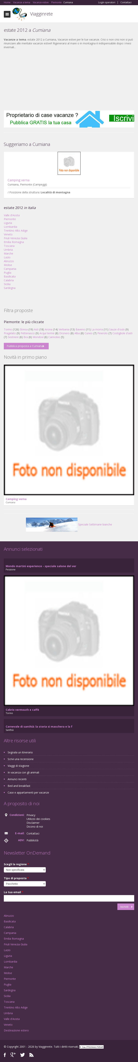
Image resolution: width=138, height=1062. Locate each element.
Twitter (22, 1054)
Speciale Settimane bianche (69, 524)
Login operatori (106, 2)
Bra (25, 337)
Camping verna (18, 180)
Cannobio (54, 337)
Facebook (5, 1054)
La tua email (13, 892)
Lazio (7, 257)
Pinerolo (102, 333)
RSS (31, 1054)
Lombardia (10, 227)
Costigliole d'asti (122, 333)
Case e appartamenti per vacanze (28, 792)
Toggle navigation (7, 14)
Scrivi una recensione (21, 759)
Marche (8, 253)
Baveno (80, 329)
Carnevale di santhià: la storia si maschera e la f (39, 726)
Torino (8, 329)
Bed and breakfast (19, 786)
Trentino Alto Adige (16, 230)
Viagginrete (41, 14)
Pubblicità (32, 840)
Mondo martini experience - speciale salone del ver (41, 566)
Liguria (8, 223)
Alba (77, 333)
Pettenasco (28, 333)
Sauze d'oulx (117, 329)
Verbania (64, 329)
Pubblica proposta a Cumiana (25, 346)
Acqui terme (47, 333)
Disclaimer (33, 823)
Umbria (8, 249)
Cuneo (89, 333)
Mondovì (38, 337)
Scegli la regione (16, 864)
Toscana (9, 246)
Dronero (64, 333)
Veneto (8, 234)
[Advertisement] (69, 80)
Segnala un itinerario (20, 752)
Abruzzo (9, 261)
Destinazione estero (16, 1030)
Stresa (24, 329)
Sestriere (13, 337)
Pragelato (10, 333)
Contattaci (126, 2)
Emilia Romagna (14, 242)
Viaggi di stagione (18, 766)
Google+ (13, 1054)
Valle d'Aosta (12, 215)
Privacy (31, 815)
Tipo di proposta (16, 878)
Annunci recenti (17, 779)
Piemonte (10, 219)
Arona (48, 329)
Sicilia (7, 284)
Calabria (9, 280)
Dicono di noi (35, 826)
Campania (10, 269)
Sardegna (9, 288)
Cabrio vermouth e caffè (22, 710)
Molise (8, 265)
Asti (36, 329)
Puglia (7, 272)
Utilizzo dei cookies (38, 819)
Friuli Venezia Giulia (15, 238)
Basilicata (10, 276)
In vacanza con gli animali (23, 772)
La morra (97, 329)
